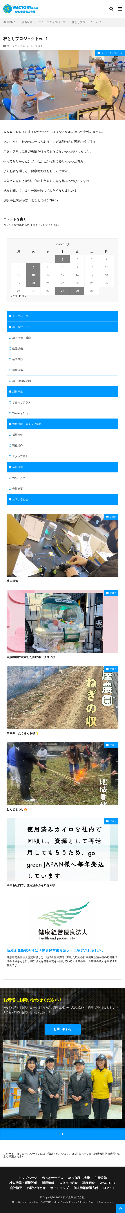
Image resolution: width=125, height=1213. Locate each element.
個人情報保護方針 (86, 1188)
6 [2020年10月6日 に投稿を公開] (33, 267)
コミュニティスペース (52, 22)
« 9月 (14, 296)
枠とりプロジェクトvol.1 (86, 22)
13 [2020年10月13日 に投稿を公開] (33, 275)
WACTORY (18, 477)
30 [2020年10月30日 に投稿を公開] (77, 290)
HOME (11, 22)
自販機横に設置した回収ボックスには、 (32, 657)
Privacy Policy (76, 1202)
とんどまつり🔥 (17, 809)
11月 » (22, 296)
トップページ (20, 316)
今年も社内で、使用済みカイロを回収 (31, 885)
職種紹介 (17, 445)
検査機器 (17, 359)
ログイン (37, 225)
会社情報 (17, 467)
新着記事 (27, 22)
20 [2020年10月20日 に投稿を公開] (33, 282)
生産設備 (17, 348)
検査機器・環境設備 (23, 1183)
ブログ (39, 45)
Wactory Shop (20, 413)
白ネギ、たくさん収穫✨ (23, 733)
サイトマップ (59, 1188)
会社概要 (17, 488)
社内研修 (12, 581)
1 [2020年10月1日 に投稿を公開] (62, 259)
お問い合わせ (20, 499)
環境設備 (17, 370)
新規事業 (17, 391)
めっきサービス (21, 326)
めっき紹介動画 (21, 380)
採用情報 (17, 434)
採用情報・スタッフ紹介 (26, 424)
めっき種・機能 (21, 337)
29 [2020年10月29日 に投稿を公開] (62, 290)
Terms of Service (98, 1202)
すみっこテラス (21, 402)
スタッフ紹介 (20, 456)
